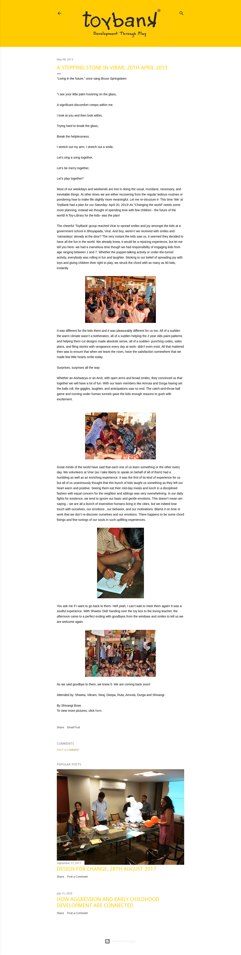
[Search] (181, 12)
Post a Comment (68, 750)
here (98, 710)
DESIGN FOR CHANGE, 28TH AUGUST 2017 (106, 869)
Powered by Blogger (120, 941)
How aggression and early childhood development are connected (108, 902)
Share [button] (60, 727)
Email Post (73, 727)
